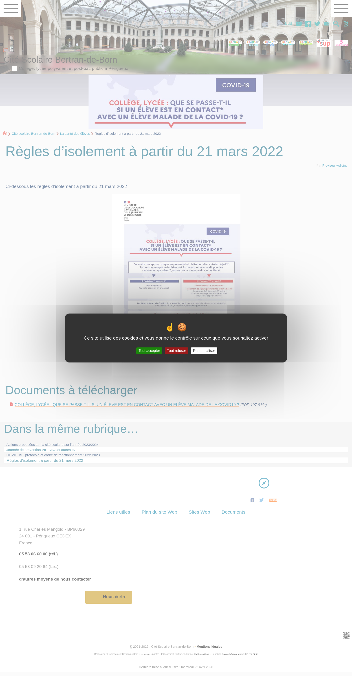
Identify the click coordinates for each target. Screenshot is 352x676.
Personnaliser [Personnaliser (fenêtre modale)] (204, 351)
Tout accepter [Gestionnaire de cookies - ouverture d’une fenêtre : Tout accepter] (149, 351)
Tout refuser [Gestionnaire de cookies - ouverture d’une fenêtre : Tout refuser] (176, 351)
